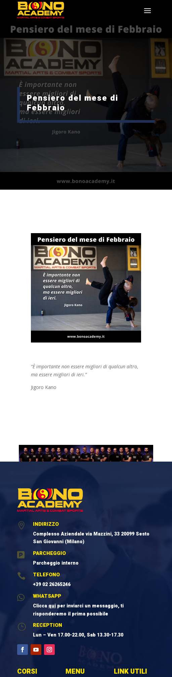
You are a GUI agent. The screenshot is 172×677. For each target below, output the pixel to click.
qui (52, 605)
